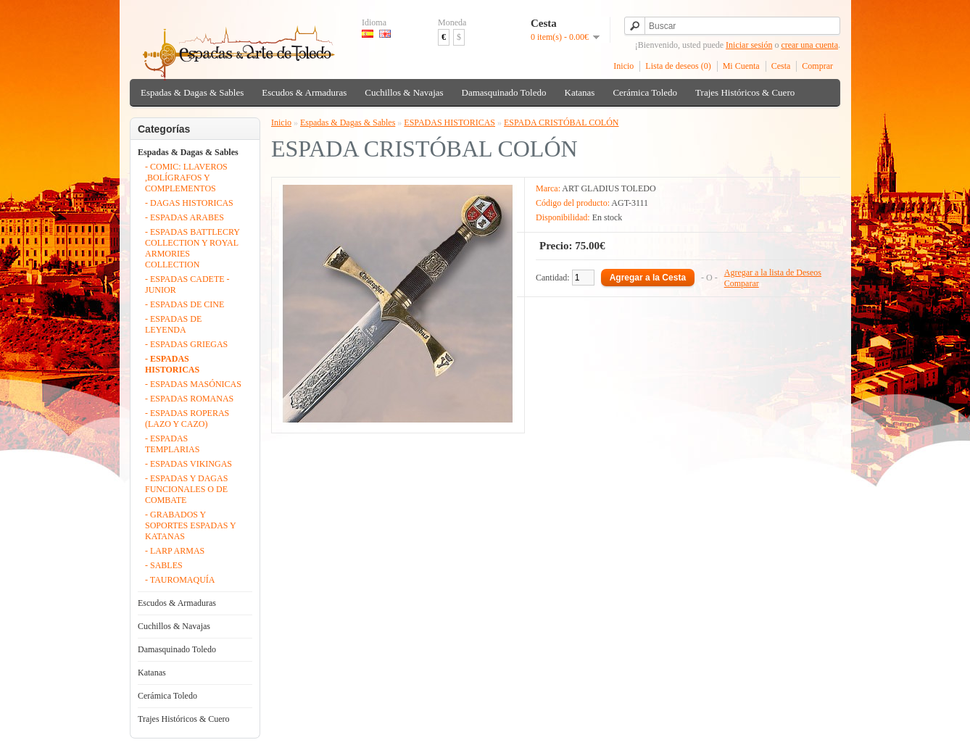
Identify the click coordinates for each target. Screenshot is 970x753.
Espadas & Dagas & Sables (192, 92)
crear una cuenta (809, 45)
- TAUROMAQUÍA (180, 580)
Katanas (580, 92)
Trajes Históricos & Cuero (745, 92)
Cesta (781, 66)
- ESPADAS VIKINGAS (188, 464)
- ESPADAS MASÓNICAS (193, 384)
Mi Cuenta (741, 66)
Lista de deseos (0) (677, 66)
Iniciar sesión (749, 45)
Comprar (817, 66)
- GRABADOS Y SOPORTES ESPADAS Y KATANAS (190, 525)
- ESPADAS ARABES (184, 217)
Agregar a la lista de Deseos (772, 272)
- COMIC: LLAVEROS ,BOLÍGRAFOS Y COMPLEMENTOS (186, 178)
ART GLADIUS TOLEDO (608, 188)
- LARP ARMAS (174, 551)
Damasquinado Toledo (504, 92)
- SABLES (164, 565)
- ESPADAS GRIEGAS (186, 344)
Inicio (623, 66)
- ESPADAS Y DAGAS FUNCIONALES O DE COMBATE (186, 489)
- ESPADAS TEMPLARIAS (172, 443)
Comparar (741, 283)
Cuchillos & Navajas (404, 92)
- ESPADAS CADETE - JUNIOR (187, 284)
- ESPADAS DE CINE (184, 304)
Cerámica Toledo (645, 92)
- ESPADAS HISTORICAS (172, 364)
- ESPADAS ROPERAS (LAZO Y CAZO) (187, 418)
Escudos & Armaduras (304, 92)
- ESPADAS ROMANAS (189, 399)
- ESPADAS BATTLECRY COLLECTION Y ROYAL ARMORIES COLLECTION (192, 248)
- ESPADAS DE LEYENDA (173, 324)
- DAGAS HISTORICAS (189, 203)
